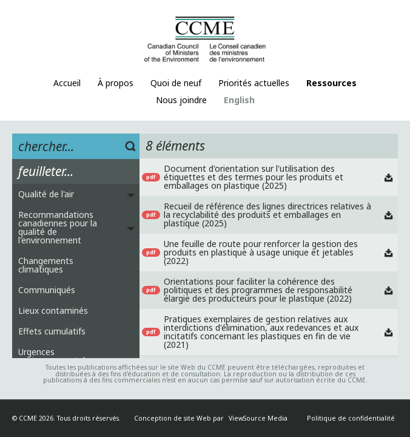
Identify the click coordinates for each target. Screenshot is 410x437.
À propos (115, 83)
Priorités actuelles (253, 83)
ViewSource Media (258, 418)
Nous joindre (181, 100)
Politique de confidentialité (351, 418)
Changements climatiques (45, 265)
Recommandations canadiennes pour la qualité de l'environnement (57, 227)
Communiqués (46, 290)
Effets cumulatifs (52, 331)
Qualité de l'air (46, 194)
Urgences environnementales (56, 356)
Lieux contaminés (53, 310)
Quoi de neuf (175, 83)
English (239, 100)
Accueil (67, 83)
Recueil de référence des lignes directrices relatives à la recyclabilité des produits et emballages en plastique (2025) (267, 214)
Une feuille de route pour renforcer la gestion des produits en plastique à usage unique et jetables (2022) (261, 252)
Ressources (331, 83)
